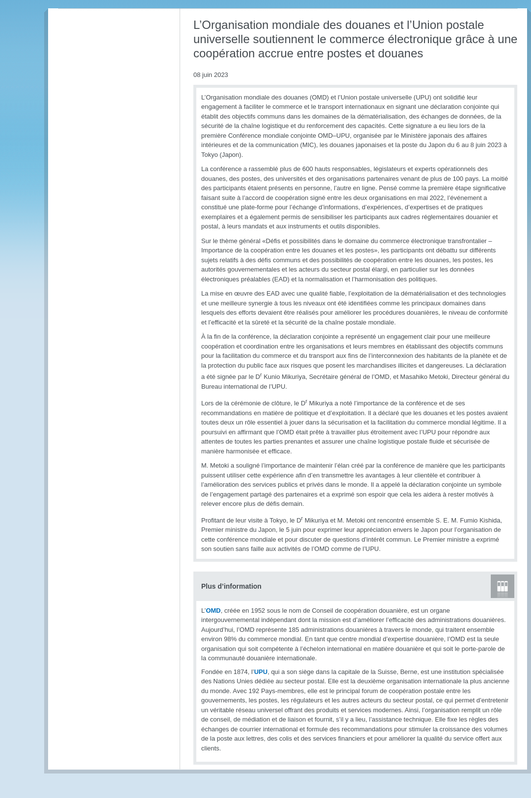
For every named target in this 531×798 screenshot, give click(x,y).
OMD (213, 610)
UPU (260, 671)
